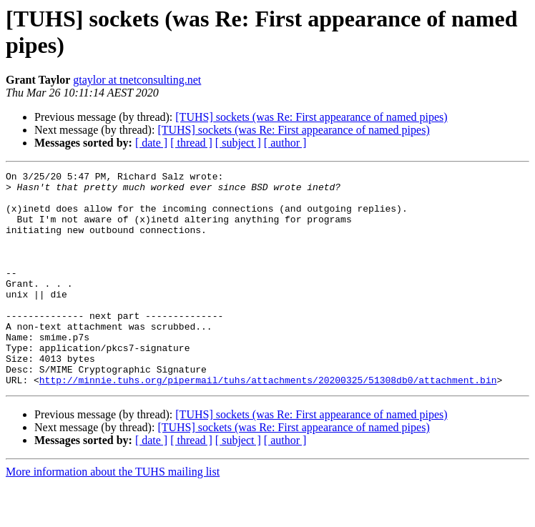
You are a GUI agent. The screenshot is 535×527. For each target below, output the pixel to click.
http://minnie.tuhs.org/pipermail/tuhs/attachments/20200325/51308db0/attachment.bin (268, 422)
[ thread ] (191, 143)
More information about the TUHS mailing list (113, 514)
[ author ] (285, 143)
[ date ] (151, 143)
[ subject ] (238, 143)
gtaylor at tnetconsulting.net (137, 80)
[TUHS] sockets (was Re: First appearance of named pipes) (311, 117)
